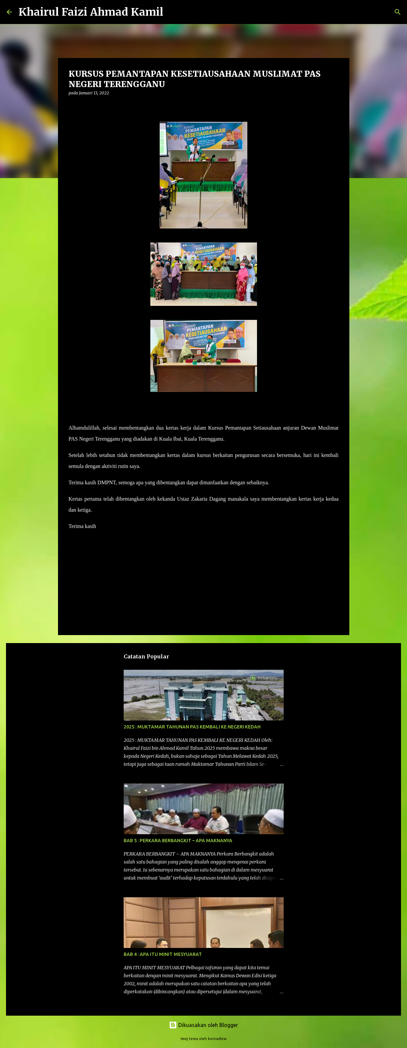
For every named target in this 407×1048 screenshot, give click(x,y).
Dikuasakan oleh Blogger (203, 1025)
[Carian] (173, 12)
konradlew (217, 1039)
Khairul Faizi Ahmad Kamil (91, 12)
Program (81, 551)
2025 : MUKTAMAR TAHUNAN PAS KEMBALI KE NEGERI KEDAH (192, 726)
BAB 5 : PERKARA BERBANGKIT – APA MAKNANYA (178, 840)
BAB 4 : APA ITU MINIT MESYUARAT (163, 954)
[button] (73, 106)
